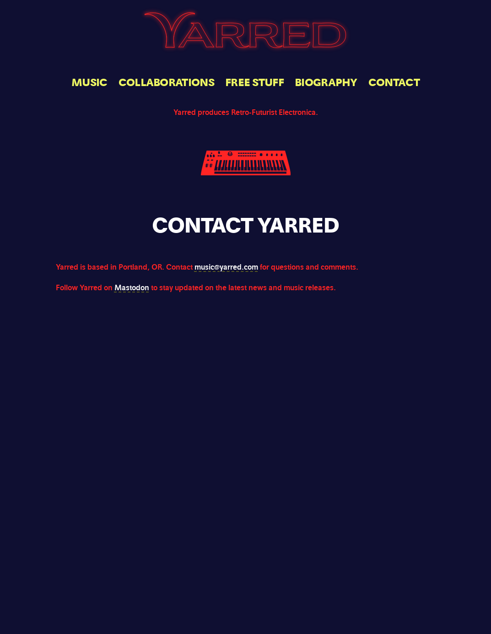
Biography (326, 82)
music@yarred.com (226, 267)
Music (89, 82)
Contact (394, 82)
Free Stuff (254, 82)
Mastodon (131, 287)
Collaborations (166, 82)
